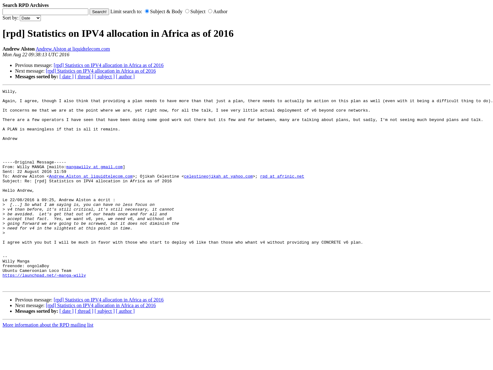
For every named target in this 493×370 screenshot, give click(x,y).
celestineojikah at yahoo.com (218, 194)
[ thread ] (84, 76)
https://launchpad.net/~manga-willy (44, 313)
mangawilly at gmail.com (94, 182)
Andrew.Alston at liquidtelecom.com (73, 49)
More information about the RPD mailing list (48, 364)
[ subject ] (105, 76)
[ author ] (125, 76)
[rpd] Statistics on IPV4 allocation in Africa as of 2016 (109, 65)
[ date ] (66, 76)
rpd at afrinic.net (282, 194)
